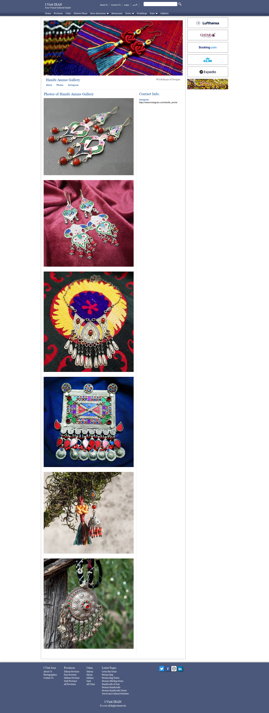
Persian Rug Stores (110, 678)
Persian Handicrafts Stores (114, 690)
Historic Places (80, 13)
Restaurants (116, 13)
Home (48, 13)
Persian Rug (107, 674)
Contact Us (116, 5)
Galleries (164, 13)
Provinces (58, 13)
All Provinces (70, 684)
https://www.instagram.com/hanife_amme (158, 102)
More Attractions (98, 13)
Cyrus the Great (109, 671)
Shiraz (89, 674)
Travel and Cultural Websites (115, 693)
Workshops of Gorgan (168, 79)
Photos (59, 85)
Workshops (142, 13)
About (49, 85)
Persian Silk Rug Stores (112, 681)
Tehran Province (71, 671)
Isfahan (89, 678)
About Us (104, 5)
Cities (68, 13)
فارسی (134, 4)
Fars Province (70, 674)
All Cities (90, 684)
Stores (128, 13)
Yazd (88, 681)
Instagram (73, 85)
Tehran (89, 671)
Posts (152, 13)
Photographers (50, 674)
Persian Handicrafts (111, 687)
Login (126, 5)
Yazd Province (70, 681)
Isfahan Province (71, 678)
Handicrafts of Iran (111, 684)
